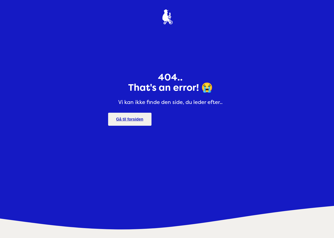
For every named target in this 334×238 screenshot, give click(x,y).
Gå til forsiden (129, 119)
